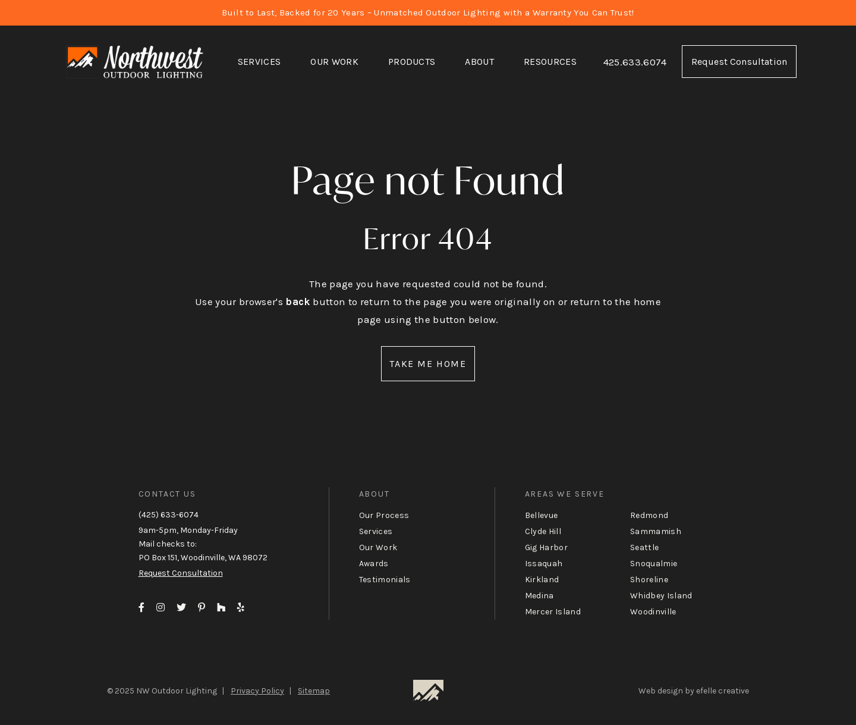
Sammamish (655, 531)
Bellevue (541, 515)
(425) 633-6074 (169, 515)
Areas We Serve (565, 494)
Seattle (644, 547)
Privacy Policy (257, 691)
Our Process (384, 515)
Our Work (334, 61)
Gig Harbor (546, 547)
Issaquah (544, 563)
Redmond (649, 515)
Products (412, 61)
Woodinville (653, 612)
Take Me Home (427, 363)
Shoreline (649, 580)
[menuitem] (259, 62)
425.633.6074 (635, 62)
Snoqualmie (653, 563)
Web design (660, 691)
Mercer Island (553, 612)
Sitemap (314, 691)
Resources (550, 61)
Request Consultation (739, 61)
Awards (374, 563)
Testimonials (385, 580)
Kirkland (542, 580)
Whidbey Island (661, 596)
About (479, 61)
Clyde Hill (543, 531)
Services (259, 61)
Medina (539, 596)
